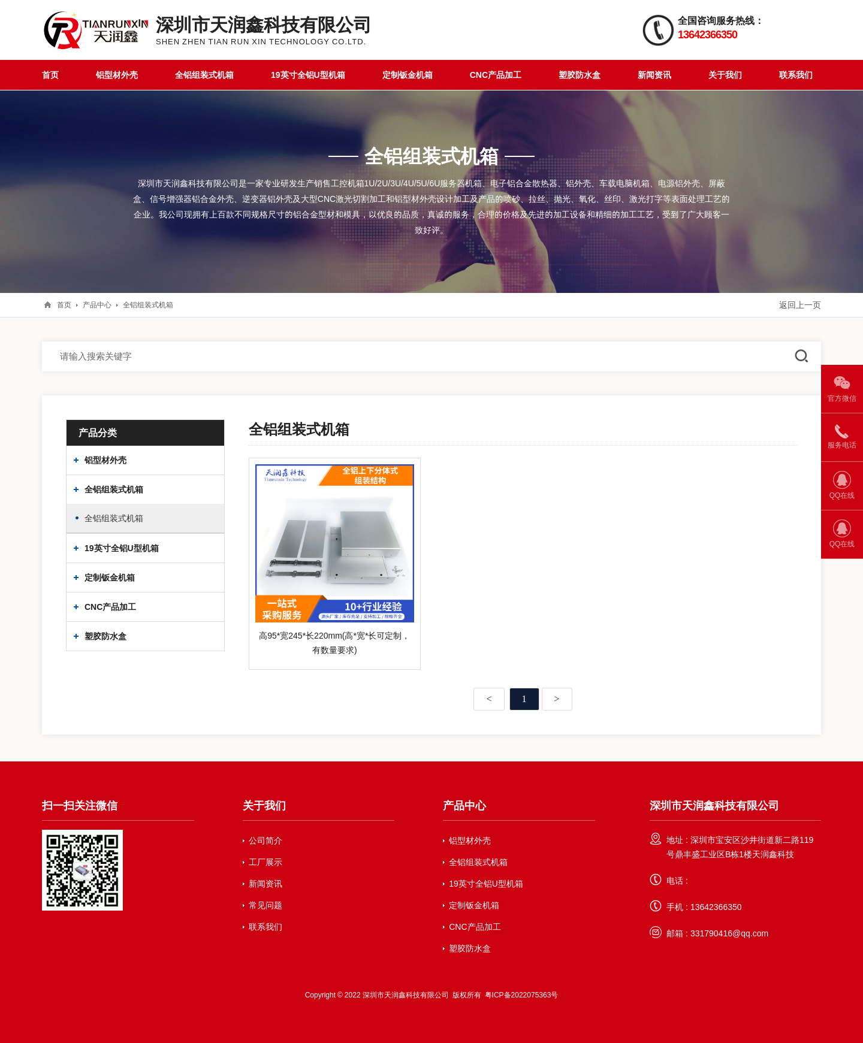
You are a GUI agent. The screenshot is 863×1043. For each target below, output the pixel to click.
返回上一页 (800, 305)
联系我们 (796, 75)
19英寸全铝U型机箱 (308, 75)
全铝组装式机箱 (204, 75)
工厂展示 (265, 862)
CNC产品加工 (495, 75)
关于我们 (725, 75)
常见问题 (265, 905)
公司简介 (265, 841)
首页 (50, 75)
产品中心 (97, 305)
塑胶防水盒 (580, 75)
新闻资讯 (654, 75)
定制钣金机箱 (407, 75)
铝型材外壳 (117, 75)
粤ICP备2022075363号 (522, 995)
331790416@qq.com (729, 933)
